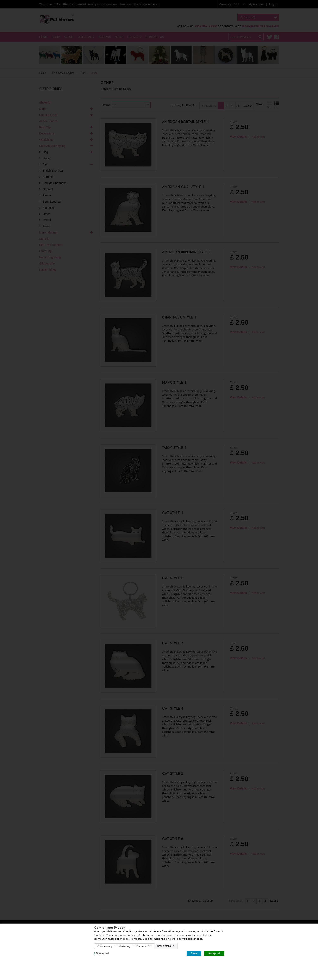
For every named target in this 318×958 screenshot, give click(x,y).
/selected (101, 953)
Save (194, 953)
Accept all (214, 953)
